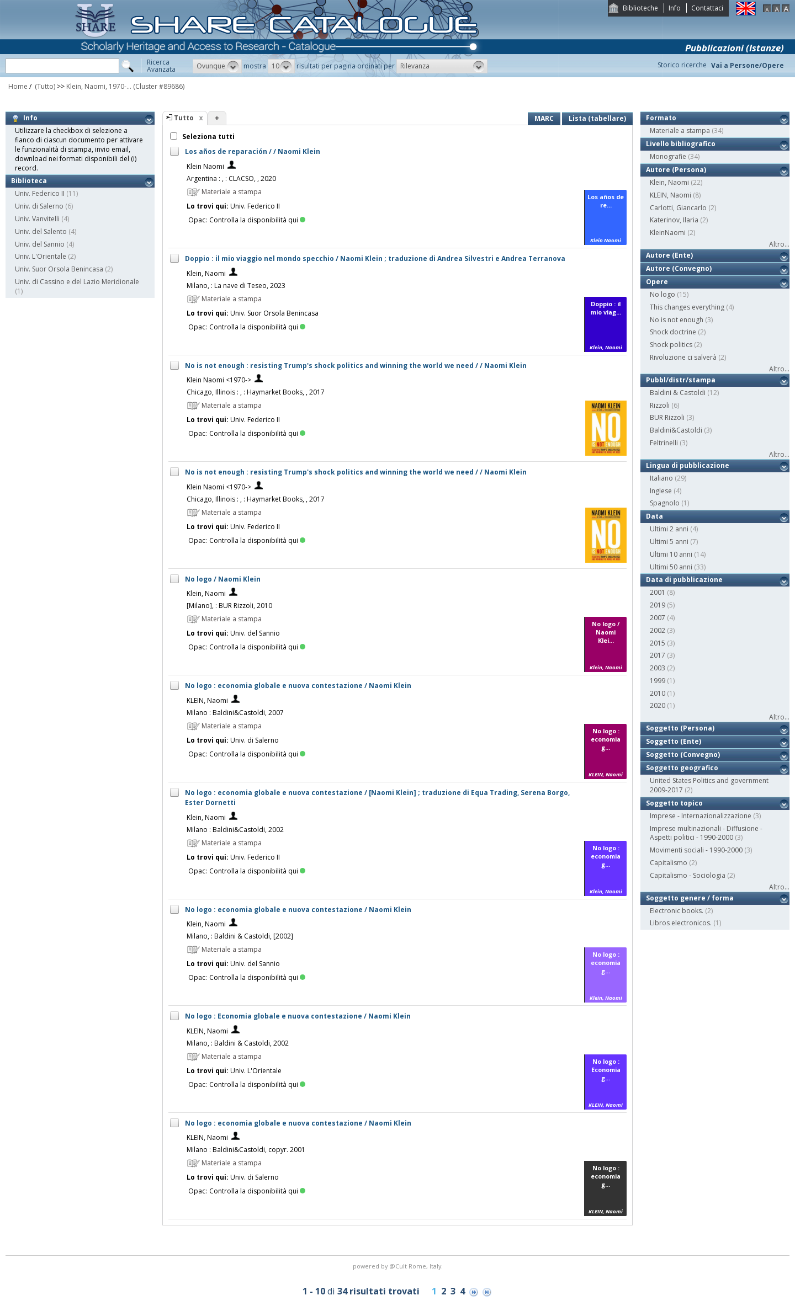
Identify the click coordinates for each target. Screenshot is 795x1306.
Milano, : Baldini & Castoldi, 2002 (238, 1043)
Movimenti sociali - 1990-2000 (696, 850)
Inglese (661, 490)
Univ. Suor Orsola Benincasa (59, 269)
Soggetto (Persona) (680, 728)
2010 (657, 693)
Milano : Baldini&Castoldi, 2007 (235, 712)
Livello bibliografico (681, 143)
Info (675, 8)
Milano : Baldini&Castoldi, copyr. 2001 (246, 1149)
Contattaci (707, 8)
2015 (657, 643)
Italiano (661, 478)
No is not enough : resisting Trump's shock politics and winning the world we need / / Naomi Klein (356, 365)
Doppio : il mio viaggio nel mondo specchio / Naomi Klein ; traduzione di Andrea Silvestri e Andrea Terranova (375, 258)
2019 (657, 605)
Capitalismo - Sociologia (687, 875)
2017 (657, 655)
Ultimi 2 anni (669, 529)
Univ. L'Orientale (40, 256)
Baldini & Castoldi (678, 392)
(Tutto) (44, 86)
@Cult (399, 1266)
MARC (544, 118)
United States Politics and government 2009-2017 (709, 785)
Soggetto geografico (682, 767)
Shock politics (671, 344)
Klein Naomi (205, 166)
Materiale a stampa (680, 130)
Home (18, 86)
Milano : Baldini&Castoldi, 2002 (235, 829)
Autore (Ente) (669, 255)
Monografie (668, 156)
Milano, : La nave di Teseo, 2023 (236, 285)
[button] (217, 66)
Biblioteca (29, 180)
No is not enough (676, 319)
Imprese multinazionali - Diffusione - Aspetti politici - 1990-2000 (706, 833)
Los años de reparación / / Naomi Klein (252, 151)
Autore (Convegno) (679, 268)
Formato (661, 117)
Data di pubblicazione (684, 579)
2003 (657, 668)
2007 (657, 617)
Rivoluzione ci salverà (683, 357)
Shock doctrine (673, 332)
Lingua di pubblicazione (687, 465)
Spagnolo (665, 503)
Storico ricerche (682, 65)
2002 (657, 630)
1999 (657, 680)
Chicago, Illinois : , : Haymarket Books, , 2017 (256, 392)
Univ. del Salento (41, 231)
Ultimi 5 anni (669, 541)
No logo (662, 294)
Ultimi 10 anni (671, 554)
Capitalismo (668, 862)
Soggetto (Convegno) (683, 754)
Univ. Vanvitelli (37, 218)
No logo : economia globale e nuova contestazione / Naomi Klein (298, 685)
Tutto (184, 117)
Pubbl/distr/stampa (681, 380)
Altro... (779, 244)
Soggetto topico (674, 803)
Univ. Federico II (40, 193)
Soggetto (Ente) (673, 741)
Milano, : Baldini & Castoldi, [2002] (240, 936)
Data (654, 516)
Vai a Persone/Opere (747, 65)
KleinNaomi (668, 232)
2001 (657, 592)
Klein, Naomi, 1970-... (98, 86)
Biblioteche (640, 8)
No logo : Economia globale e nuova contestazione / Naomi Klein (298, 1016)
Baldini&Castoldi (676, 430)
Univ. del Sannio (40, 244)
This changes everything (687, 307)
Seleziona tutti (208, 136)
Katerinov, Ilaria (674, 220)
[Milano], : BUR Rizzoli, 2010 (229, 605)
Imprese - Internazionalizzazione (700, 815)
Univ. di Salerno (39, 206)
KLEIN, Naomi (207, 700)
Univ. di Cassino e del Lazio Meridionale (77, 281)
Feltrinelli (664, 442)
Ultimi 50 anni (671, 567)
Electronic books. (676, 910)
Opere (657, 281)
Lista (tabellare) (597, 118)
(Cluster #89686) (158, 86)
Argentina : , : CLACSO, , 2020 (231, 178)
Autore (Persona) (676, 169)
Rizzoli (660, 405)
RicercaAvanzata (161, 65)
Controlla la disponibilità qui (257, 220)
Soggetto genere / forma (690, 898)
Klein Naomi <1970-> (219, 380)
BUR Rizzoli (667, 417)
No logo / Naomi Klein (223, 579)
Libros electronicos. (681, 922)
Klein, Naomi (206, 273)
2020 (657, 705)
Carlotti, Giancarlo (678, 207)
